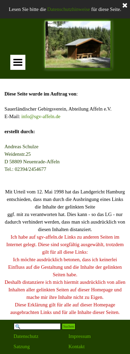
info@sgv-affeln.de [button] (40, 116)
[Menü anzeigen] (18, 62)
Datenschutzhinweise (68, 9)
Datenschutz (26, 336)
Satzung (22, 346)
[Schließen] (124, 6)
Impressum (80, 336)
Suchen (68, 326)
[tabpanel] (65, 199)
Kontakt (77, 346)
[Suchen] (37, 326)
